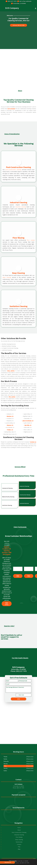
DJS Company (11, 108)
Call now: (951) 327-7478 (18, 25)
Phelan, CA (10, 429)
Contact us (33, 442)
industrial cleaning (20, 207)
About (19, 830)
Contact (19, 844)
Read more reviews (6, 603)
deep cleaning (7, 277)
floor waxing (30, 240)
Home (19, 827)
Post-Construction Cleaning (19, 832)
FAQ (19, 846)
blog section (11, 370)
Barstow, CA (10, 416)
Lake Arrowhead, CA (27, 420)
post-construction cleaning (13, 169)
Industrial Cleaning (19, 834)
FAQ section (12, 396)
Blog (19, 849)
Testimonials (19, 842)
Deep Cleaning (19, 839)
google (18, 812)
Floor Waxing (19, 837)
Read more (18, 576)
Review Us (7, 862)
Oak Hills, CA (27, 425)
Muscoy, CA (10, 425)
